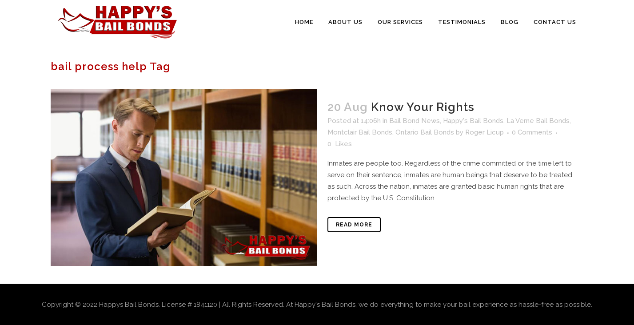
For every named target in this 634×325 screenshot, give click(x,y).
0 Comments (532, 132)
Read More (354, 225)
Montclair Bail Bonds (359, 132)
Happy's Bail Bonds (473, 121)
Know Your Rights (423, 107)
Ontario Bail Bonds (424, 132)
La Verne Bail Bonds (538, 121)
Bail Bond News (414, 121)
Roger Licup (484, 132)
